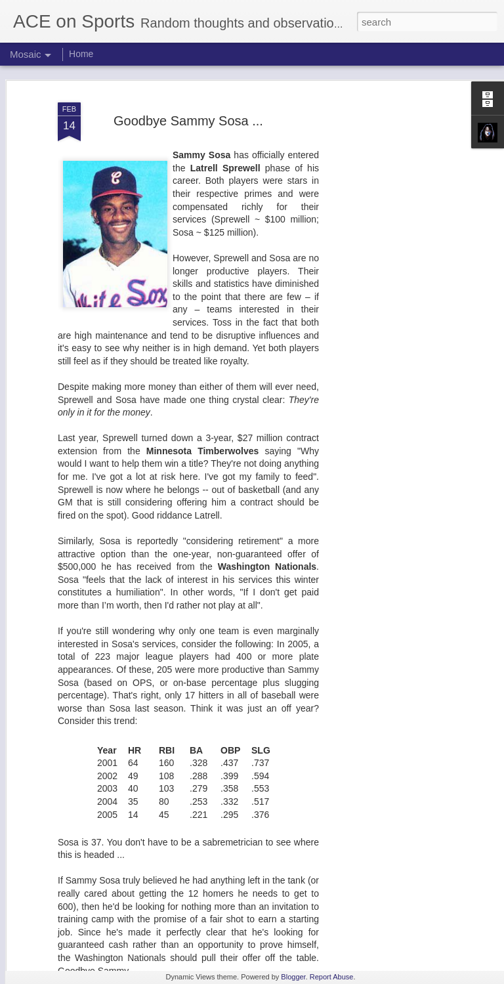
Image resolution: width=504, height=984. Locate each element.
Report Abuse (332, 977)
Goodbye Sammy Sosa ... (188, 70)
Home (81, 54)
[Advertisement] (391, 253)
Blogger (293, 977)
